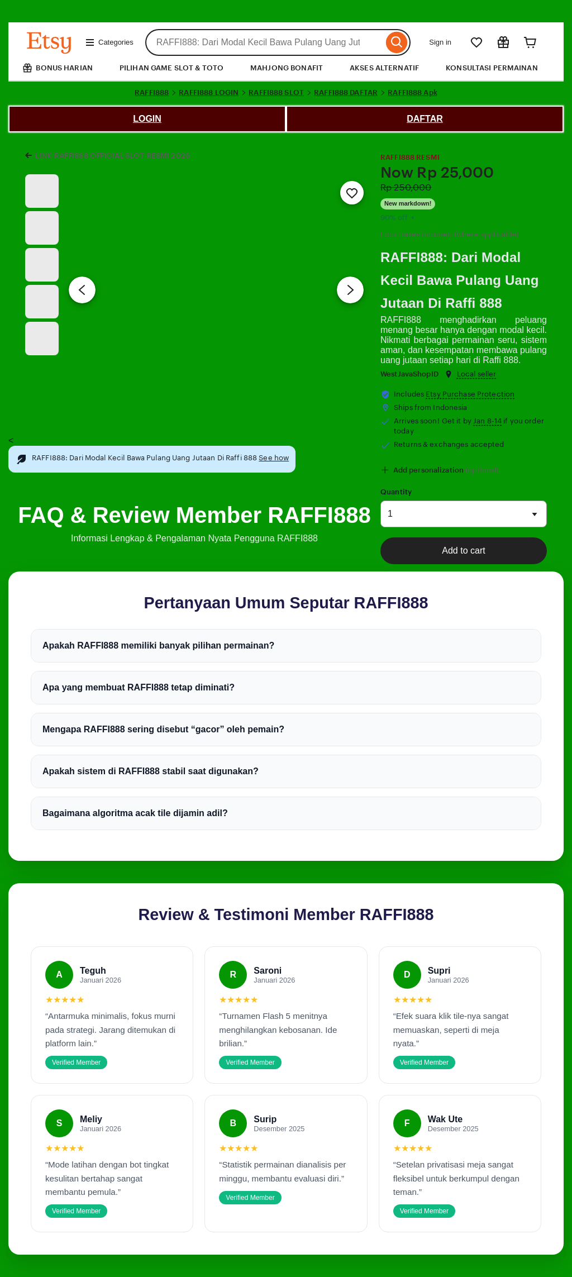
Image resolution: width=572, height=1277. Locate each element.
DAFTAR (425, 118)
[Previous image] (82, 290)
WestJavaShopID (409, 374)
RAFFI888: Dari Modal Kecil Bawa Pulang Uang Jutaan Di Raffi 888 (459, 280)
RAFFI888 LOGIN (209, 92)
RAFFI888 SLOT (276, 92)
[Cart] (530, 42)
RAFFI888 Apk (412, 92)
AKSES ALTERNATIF (384, 68)
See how (274, 458)
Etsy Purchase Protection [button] (470, 394)
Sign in (440, 42)
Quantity (396, 492)
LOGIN (147, 118)
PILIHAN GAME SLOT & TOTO (171, 68)
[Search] (397, 42)
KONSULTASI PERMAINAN (492, 68)
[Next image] (350, 290)
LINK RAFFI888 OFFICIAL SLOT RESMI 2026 (112, 155)
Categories (109, 42)
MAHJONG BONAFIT (286, 68)
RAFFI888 (152, 92)
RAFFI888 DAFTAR (346, 92)
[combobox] (264, 42)
